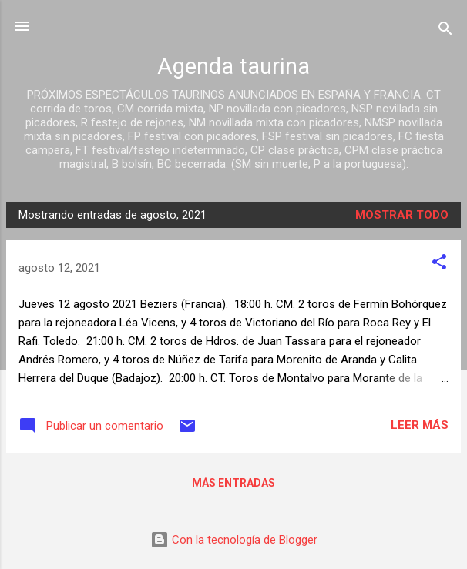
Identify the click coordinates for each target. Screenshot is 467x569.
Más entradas (233, 483)
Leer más (420, 425)
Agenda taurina (233, 66)
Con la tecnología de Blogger (233, 540)
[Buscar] (445, 31)
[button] (439, 264)
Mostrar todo (402, 215)
